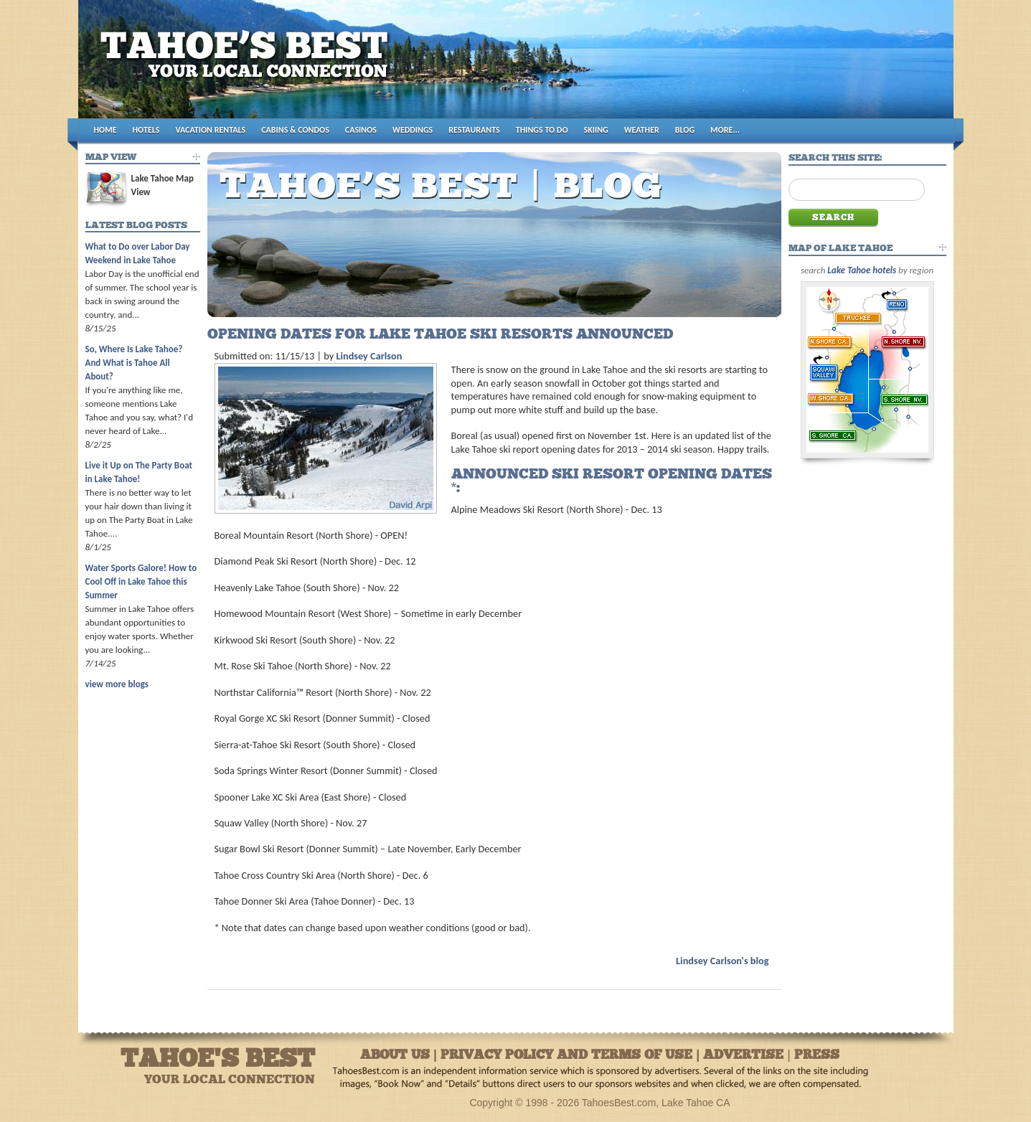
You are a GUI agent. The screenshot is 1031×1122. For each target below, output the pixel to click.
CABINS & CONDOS (295, 130)
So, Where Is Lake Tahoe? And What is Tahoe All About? (134, 363)
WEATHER (641, 130)
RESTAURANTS (473, 130)
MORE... (725, 130)
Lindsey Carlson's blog (722, 960)
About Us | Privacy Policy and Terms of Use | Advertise (571, 1055)
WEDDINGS (412, 130)
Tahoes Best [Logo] (248, 65)
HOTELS (146, 130)
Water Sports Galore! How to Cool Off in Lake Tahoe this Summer (141, 581)
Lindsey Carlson (369, 355)
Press (816, 1055)
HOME (105, 130)
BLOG (685, 130)
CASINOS (361, 130)
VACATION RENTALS (211, 130)
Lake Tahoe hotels (861, 270)
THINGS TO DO (542, 130)
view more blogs (117, 684)
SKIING (596, 130)
